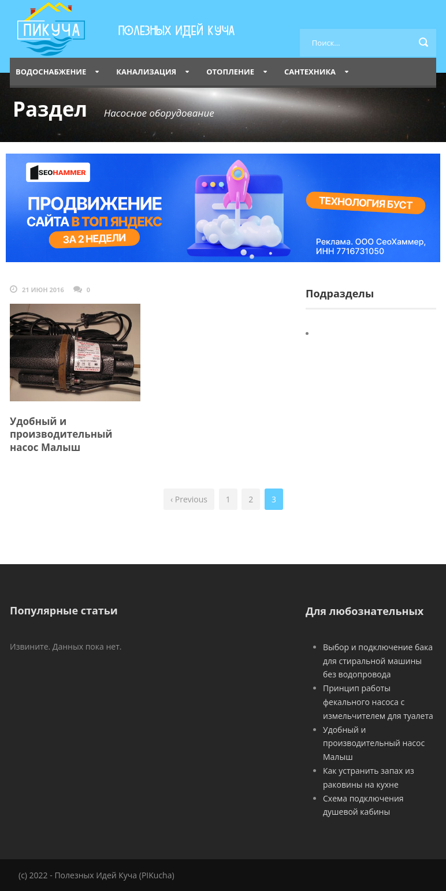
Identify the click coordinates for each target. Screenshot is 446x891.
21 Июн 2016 (43, 289)
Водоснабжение (51, 71)
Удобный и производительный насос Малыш (61, 434)
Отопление (230, 71)
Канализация (146, 71)
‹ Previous (188, 499)
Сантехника (310, 71)
